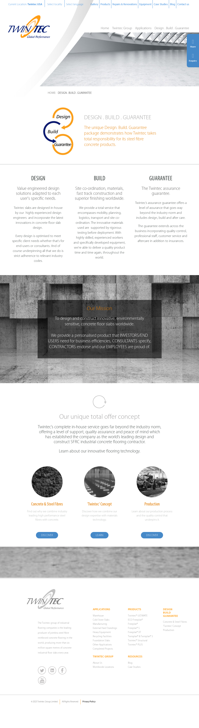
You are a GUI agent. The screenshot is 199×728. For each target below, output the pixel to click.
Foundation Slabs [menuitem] (101, 640)
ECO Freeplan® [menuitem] (135, 620)
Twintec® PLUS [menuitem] (135, 645)
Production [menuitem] (168, 630)
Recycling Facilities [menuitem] (102, 636)
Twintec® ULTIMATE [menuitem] (138, 616)
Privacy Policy (88, 702)
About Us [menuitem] (97, 663)
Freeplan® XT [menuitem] (134, 632)
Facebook (62, 670)
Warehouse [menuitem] (98, 616)
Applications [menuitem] (143, 28)
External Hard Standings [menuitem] (105, 628)
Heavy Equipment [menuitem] (102, 632)
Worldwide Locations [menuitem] (103, 667)
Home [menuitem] (105, 28)
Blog (172, 4)
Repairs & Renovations (124, 4)
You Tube (42, 680)
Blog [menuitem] (130, 663)
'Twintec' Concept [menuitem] (172, 626)
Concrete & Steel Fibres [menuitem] (175, 622)
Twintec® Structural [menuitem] (137, 640)
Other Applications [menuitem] (102, 645)
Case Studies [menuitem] (134, 667)
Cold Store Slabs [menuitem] (101, 620)
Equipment (145, 4)
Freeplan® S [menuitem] (134, 628)
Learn (99, 535)
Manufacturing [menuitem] (100, 624)
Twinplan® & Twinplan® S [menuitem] (140, 636)
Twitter (42, 670)
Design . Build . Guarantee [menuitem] (172, 28)
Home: (52, 93)
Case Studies (161, 4)
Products (105, 4)
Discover (47, 535)
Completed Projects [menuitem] (103, 649)
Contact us (183, 4)
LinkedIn (52, 670)
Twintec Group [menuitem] (122, 28)
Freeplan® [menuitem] (133, 624)
